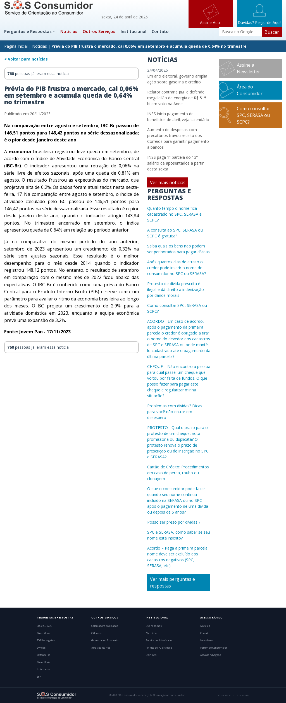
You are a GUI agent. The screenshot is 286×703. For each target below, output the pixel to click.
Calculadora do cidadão (104, 626)
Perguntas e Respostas (28, 31)
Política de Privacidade (159, 640)
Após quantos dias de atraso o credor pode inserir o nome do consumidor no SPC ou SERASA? (176, 267)
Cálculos (96, 633)
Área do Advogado (210, 655)
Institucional (133, 31)
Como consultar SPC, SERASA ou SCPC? (253, 115)
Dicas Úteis (43, 662)
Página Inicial (16, 46)
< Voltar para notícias (26, 59)
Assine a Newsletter (248, 68)
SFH (39, 676)
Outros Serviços (99, 31)
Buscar (271, 32)
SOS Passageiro (45, 640)
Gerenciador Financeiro (105, 640)
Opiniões (151, 655)
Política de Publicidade (159, 647)
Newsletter (206, 640)
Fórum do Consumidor (213, 647)
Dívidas (41, 647)
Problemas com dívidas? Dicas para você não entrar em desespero (174, 411)
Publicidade (243, 695)
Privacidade (224, 695)
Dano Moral (44, 633)
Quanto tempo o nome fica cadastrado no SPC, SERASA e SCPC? (174, 214)
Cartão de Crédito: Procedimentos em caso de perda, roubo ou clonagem (178, 472)
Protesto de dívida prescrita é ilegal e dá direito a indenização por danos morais (175, 289)
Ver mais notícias (167, 182)
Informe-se (43, 669)
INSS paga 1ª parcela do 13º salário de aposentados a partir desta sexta (175, 163)
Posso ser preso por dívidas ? (173, 522)
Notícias (68, 31)
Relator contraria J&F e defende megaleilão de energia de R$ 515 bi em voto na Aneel (176, 97)
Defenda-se (43, 655)
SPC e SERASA (44, 626)
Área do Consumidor (250, 90)
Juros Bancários (100, 647)
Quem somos (154, 626)
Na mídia (151, 633)
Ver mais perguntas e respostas (172, 582)
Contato (160, 31)
